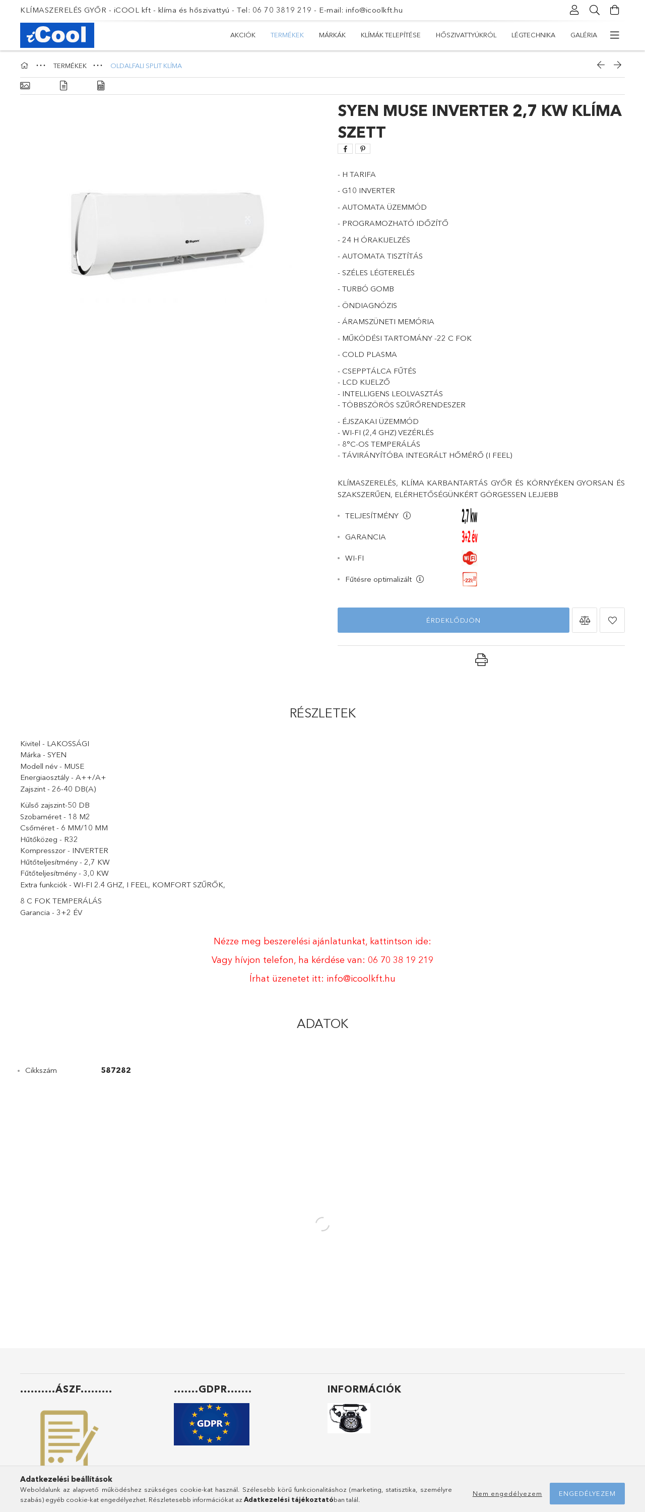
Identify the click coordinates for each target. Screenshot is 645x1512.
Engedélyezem (587, 1493)
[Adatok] (100, 86)
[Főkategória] (25, 66)
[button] (584, 620)
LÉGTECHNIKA (533, 35)
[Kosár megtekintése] (615, 10)
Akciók (242, 35)
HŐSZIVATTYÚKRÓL (466, 35)
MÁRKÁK (332, 35)
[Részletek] (63, 86)
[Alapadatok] (25, 86)
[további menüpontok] (615, 35)
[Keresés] (595, 10)
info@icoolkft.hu (361, 978)
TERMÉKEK (287, 35)
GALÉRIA (583, 35)
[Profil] (574, 10)
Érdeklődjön (453, 620)
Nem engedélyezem (507, 1493)
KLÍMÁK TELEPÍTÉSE (391, 35)
